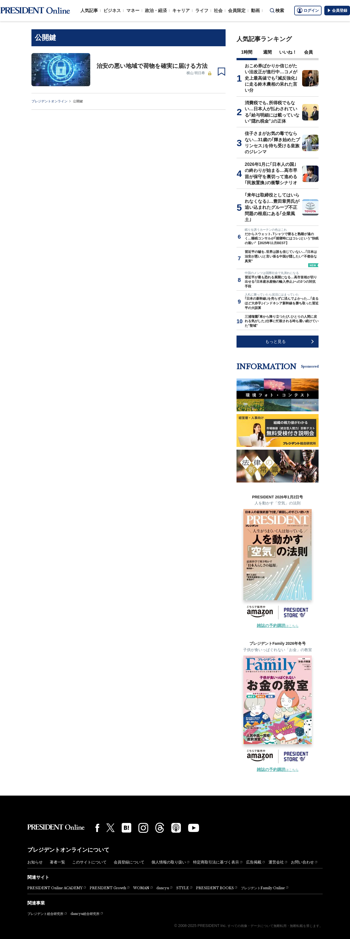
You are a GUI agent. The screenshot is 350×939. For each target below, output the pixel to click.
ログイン (308, 10)
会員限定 (237, 10)
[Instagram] (143, 828)
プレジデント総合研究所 (45, 914)
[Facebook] (97, 828)
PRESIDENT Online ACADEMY (55, 888)
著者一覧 (57, 862)
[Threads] (159, 828)
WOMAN (141, 888)
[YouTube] (193, 827)
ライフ (201, 10)
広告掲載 (253, 862)
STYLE (182, 888)
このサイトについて (89, 862)
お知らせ (35, 862)
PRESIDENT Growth (108, 888)
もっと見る (275, 341)
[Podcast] (176, 828)
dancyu (162, 888)
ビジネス (112, 10)
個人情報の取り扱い (168, 862)
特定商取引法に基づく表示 (216, 862)
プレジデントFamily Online (263, 888)
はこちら (278, 626)
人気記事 (89, 10)
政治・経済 (156, 10)
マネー (132, 10)
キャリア (181, 10)
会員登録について (129, 862)
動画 (255, 10)
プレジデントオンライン (49, 101)
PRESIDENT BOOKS (215, 888)
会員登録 (337, 10)
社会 (218, 10)
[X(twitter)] (110, 828)
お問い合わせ (302, 862)
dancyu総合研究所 (85, 914)
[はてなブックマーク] (126, 828)
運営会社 (276, 862)
